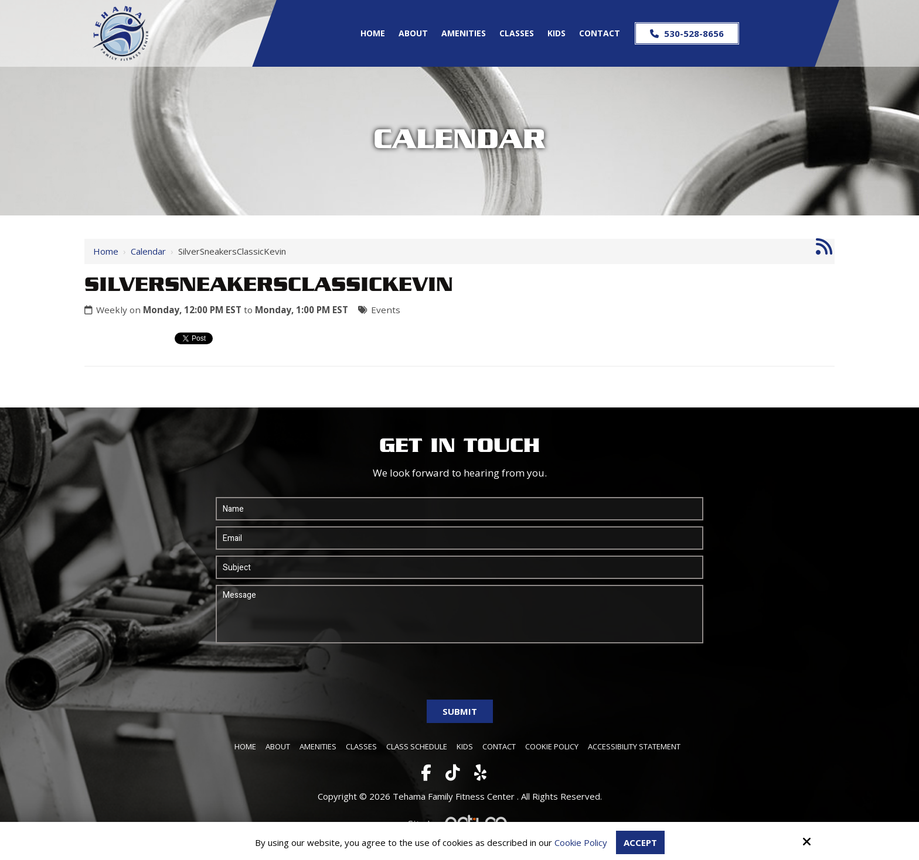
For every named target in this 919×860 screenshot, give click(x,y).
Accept (640, 842)
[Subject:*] (459, 567)
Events (385, 310)
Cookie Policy (580, 842)
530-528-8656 (687, 33)
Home (105, 251)
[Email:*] (459, 538)
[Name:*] (459, 508)
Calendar (148, 251)
